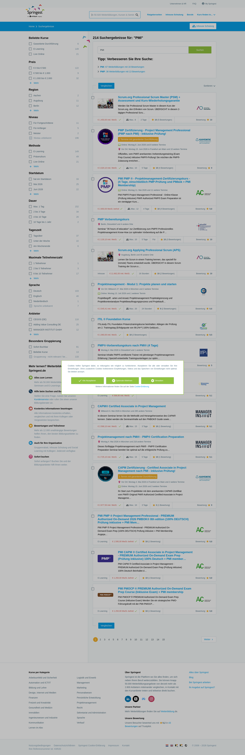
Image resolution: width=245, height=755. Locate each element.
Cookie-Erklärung (142, 386)
